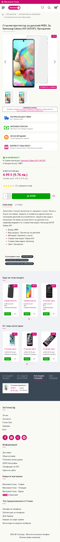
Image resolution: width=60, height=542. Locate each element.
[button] (5, 61)
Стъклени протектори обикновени (19, 264)
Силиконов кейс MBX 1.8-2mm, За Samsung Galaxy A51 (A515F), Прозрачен (30, 301)
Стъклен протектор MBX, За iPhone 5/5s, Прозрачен (11, 349)
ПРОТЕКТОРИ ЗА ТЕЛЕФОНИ (29, 14)
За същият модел (8, 377)
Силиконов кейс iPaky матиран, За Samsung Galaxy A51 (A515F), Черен (11, 301)
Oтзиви (18, 205)
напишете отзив (25, 186)
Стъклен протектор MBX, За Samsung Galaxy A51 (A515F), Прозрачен (19, 385)
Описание (7, 205)
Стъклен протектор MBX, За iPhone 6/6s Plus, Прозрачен (50, 349)
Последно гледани (39, 377)
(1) (16, 186)
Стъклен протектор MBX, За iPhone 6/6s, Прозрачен (30, 349)
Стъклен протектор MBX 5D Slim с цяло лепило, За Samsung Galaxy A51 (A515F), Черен (50, 301)
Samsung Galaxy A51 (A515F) (33, 160)
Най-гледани (53, 377)
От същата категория (22, 377)
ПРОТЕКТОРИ (11, 14)
